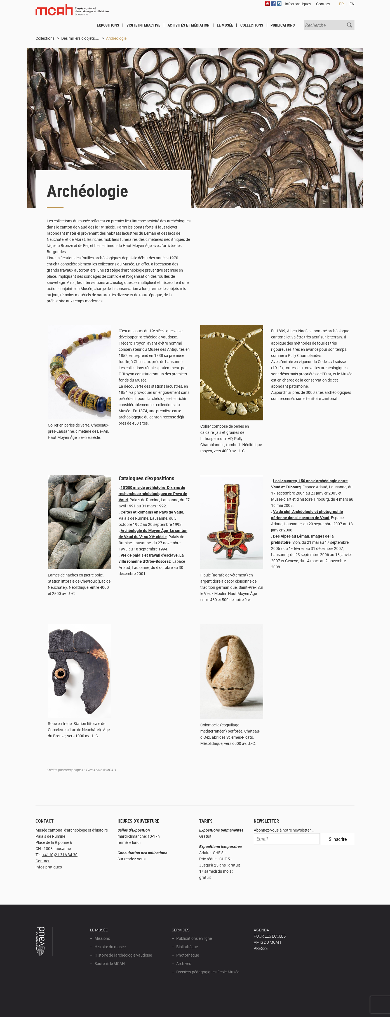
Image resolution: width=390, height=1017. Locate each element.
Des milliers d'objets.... (80, 38)
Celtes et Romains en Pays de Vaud (152, 512)
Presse (261, 948)
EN (351, 3)
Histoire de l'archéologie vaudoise (123, 955)
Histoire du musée (110, 946)
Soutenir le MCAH (110, 963)
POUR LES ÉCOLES (270, 936)
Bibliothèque (187, 946)
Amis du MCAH (267, 942)
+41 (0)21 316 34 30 (59, 854)
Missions (102, 938)
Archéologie (116, 38)
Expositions (108, 25)
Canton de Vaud (44, 942)
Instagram (279, 3)
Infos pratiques (49, 867)
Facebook (273, 3)
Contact (43, 860)
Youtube (267, 3)
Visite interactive (143, 25)
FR (341, 3)
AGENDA (261, 930)
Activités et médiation (189, 25)
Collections (251, 25)
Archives (183, 963)
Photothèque (187, 955)
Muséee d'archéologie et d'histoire (72, 13)
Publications (283, 25)
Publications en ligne (194, 938)
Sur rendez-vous (131, 858)
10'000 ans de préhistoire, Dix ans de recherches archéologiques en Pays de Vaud (153, 493)
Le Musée (225, 25)
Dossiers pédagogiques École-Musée (207, 971)
